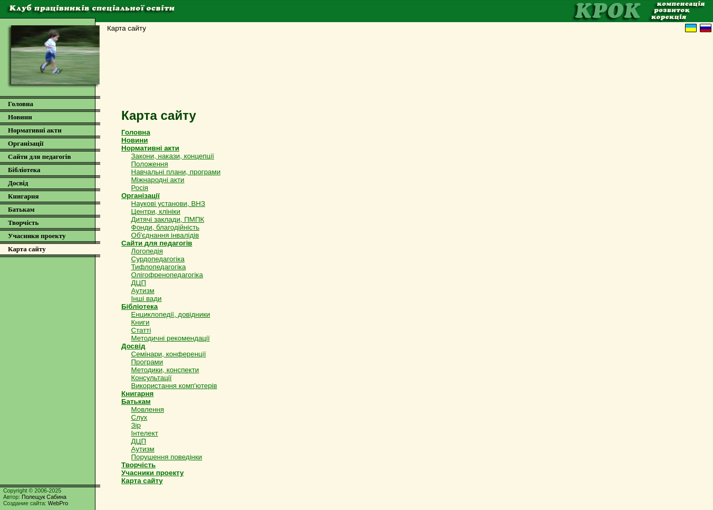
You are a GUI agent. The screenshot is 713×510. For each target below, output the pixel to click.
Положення (149, 164)
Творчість (23, 222)
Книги (140, 322)
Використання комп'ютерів (174, 386)
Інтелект (144, 433)
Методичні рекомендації (170, 338)
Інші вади (146, 299)
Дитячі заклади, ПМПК (168, 219)
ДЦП (138, 283)
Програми (147, 362)
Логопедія (147, 251)
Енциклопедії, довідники (170, 314)
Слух (139, 417)
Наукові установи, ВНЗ (168, 203)
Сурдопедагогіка (158, 259)
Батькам (21, 209)
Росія (140, 188)
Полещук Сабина (44, 497)
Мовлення (148, 409)
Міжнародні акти (158, 180)
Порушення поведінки (167, 457)
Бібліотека (24, 170)
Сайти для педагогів (39, 156)
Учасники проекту (37, 236)
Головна (20, 104)
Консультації (151, 378)
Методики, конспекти (165, 370)
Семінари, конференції (168, 354)
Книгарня (23, 196)
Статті (141, 330)
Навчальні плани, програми (176, 172)
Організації (25, 143)
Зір (136, 425)
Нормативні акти (35, 130)
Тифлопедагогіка (158, 267)
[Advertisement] (405, 73)
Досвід (18, 183)
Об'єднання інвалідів (165, 235)
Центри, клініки (155, 211)
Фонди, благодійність (165, 227)
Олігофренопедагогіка (167, 275)
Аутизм (143, 291)
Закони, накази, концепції (172, 156)
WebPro (58, 503)
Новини (20, 117)
